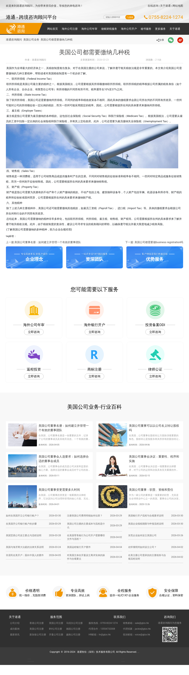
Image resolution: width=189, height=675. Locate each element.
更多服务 (160, 28)
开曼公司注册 (56, 634)
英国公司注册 (56, 623)
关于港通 (165, 5)
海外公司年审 (89, 28)
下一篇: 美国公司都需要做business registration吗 (154, 242)
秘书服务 (146, 28)
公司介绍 (14, 623)
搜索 (130, 17)
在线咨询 (153, 5)
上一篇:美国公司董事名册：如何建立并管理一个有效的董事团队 (43, 242)
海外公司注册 (70, 28)
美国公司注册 (37, 628)
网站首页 (52, 28)
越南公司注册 (73, 634)
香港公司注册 (37, 623)
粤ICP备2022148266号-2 (138, 651)
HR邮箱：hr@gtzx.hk (100, 634)
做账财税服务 (109, 28)
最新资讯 (14, 634)
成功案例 (14, 628)
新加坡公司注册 (38, 634)
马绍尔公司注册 (74, 623)
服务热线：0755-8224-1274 (103, 623)
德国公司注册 (73, 628)
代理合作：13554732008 (102, 628)
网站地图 (177, 5)
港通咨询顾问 (14, 39)
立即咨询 (34, 332)
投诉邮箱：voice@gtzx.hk (136, 634)
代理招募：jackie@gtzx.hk (137, 628)
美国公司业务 (32, 39)
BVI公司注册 (55, 628)
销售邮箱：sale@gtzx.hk (136, 623)
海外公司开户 (129, 28)
